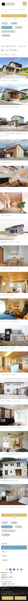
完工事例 (4, 555)
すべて (5, 23)
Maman (14, 23)
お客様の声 (5, 559)
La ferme (19, 27)
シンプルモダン (7, 27)
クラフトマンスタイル (9, 31)
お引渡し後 (6, 35)
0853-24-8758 (7, 578)
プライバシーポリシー (15, 593)
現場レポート (5, 551)
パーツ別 (14, 19)
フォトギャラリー (6, 547)
